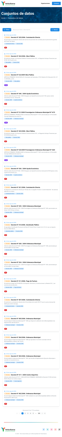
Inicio (3, 18)
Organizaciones (45, 3)
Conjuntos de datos (15, 18)
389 (39, 413)
